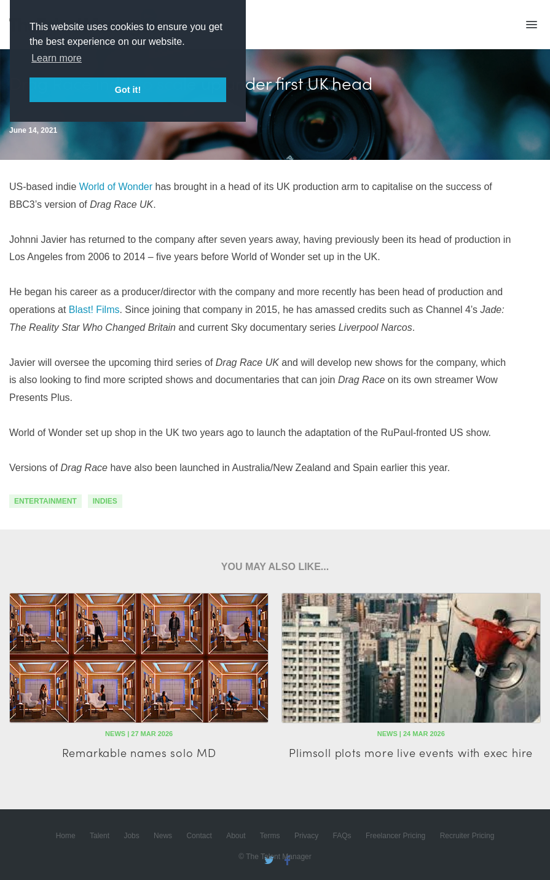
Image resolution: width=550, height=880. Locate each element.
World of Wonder (115, 186)
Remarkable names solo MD (139, 752)
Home (66, 835)
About (235, 835)
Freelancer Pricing (395, 835)
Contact (198, 835)
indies (105, 501)
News (163, 835)
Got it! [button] (128, 90)
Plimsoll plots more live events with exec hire (411, 752)
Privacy (306, 835)
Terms (270, 835)
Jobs (131, 835)
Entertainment (45, 501)
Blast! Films (94, 309)
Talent (99, 835)
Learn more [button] (56, 58)
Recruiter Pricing (467, 835)
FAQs (342, 835)
